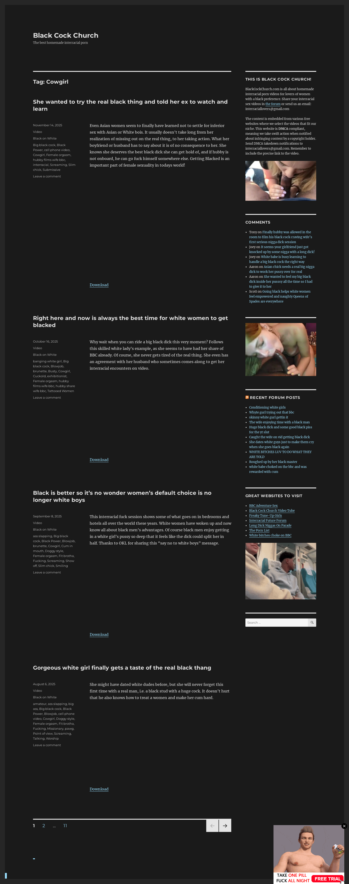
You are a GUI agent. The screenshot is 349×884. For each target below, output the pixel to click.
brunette (40, 371)
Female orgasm (58, 155)
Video (37, 132)
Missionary (55, 728)
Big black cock (44, 145)
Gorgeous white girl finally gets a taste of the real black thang (122, 667)
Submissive (51, 170)
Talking (39, 738)
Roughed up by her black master (273, 462)
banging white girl (47, 361)
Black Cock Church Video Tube (272, 511)
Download (99, 284)
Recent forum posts (275, 397)
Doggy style (54, 551)
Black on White (45, 138)
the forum (273, 104)
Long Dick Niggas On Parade (270, 526)
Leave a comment (47, 176)
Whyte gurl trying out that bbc (271, 412)
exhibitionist (57, 376)
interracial (41, 165)
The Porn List (259, 530)
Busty (52, 371)
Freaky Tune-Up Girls (265, 516)
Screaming (58, 165)
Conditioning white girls (267, 407)
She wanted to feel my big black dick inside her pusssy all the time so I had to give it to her (280, 282)
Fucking (39, 561)
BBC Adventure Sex (263, 506)
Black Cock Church (65, 35)
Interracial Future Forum (267, 521)
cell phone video (57, 150)
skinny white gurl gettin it (268, 417)
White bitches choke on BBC (270, 535)
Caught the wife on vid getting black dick (279, 437)
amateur (39, 704)
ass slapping (42, 536)
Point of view (43, 733)
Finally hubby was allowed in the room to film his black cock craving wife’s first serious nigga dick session (280, 237)
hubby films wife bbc (49, 160)
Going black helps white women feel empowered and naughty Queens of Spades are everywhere (280, 296)
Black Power (51, 541)
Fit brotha (66, 556)
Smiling (62, 566)
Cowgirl (39, 155)
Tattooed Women (60, 391)
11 (66, 825)
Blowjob (57, 366)
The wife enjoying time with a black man (279, 422)
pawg (69, 728)
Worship (52, 738)
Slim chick (46, 566)
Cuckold (39, 376)
